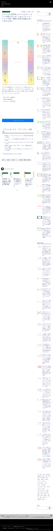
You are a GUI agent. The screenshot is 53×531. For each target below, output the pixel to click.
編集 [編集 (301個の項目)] (48, 495)
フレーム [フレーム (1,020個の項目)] (39, 488)
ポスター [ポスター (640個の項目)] (43, 488)
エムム (22, 528)
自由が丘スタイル (29, 528)
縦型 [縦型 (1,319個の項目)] (40, 497)
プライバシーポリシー (7, 526)
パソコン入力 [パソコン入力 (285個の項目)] (40, 486)
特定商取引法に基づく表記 (19, 526)
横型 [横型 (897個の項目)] (38, 495)
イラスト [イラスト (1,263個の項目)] (43, 481)
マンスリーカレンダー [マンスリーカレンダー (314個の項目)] (41, 490)
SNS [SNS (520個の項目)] (47, 477)
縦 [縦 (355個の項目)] (38, 497)
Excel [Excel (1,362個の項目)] (44, 474)
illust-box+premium (6, 4)
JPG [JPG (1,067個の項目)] (43, 476)
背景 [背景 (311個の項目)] (43, 497)
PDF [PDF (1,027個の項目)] (49, 476)
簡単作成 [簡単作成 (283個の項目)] (45, 495)
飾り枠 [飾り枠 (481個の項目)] (43, 499)
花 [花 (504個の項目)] (46, 497)
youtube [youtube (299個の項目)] (42, 479)
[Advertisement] (27, 31)
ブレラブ (17, 528)
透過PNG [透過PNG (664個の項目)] (39, 499)
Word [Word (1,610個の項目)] (39, 479)
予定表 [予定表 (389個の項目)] (47, 490)
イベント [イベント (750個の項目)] (39, 481)
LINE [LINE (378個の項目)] (46, 476)
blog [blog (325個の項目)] (41, 474)
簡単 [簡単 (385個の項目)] (41, 495)
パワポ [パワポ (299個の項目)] (45, 486)
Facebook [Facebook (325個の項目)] (48, 474)
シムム (36, 528)
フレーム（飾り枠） (6, 11)
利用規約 (4, 528)
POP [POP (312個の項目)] (38, 477)
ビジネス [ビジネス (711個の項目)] (48, 486)
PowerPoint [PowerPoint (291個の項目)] (43, 477)
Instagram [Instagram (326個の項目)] (39, 476)
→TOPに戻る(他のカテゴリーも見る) (12, 153)
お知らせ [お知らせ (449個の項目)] (46, 479)
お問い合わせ (11, 528)
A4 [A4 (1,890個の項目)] (38, 474)
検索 (38, 11)
